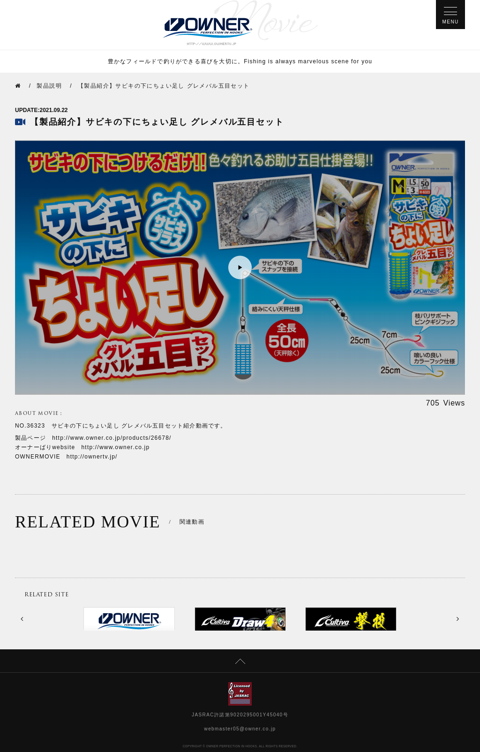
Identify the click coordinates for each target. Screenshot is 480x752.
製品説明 (49, 86)
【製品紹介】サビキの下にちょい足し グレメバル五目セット (164, 86)
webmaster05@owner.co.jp (240, 728)
